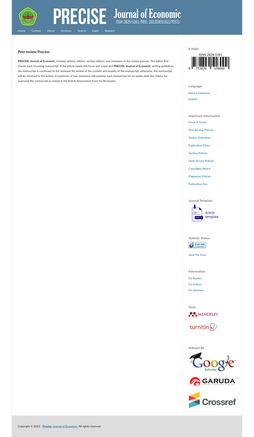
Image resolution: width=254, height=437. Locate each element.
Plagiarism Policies (200, 176)
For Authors (195, 284)
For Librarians (196, 290)
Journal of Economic (59, 426)
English (193, 99)
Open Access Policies (201, 160)
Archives (66, 30)
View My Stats (197, 254)
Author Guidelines (200, 137)
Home (21, 30)
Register (110, 30)
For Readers (195, 278)
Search (82, 30)
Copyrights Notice (200, 168)
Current (36, 30)
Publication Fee (198, 184)
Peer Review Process (201, 130)
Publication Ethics (199, 145)
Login (95, 30)
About (51, 30)
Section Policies (198, 153)
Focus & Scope (197, 122)
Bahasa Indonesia (199, 93)
